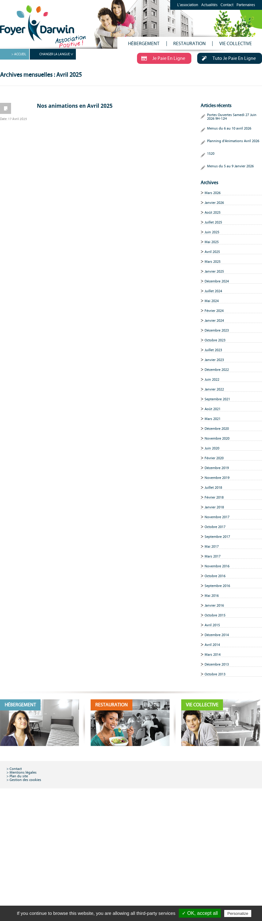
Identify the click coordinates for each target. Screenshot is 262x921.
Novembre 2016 (217, 566)
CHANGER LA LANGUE (54, 54)
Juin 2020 (212, 448)
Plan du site (19, 776)
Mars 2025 (213, 261)
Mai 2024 (212, 301)
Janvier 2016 (214, 605)
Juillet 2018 (213, 487)
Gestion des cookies (25, 780)
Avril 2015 (212, 625)
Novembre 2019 (217, 478)
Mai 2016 (212, 595)
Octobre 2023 (215, 340)
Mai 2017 (212, 546)
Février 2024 (214, 311)
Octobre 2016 (215, 576)
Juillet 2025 (213, 222)
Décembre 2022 (217, 369)
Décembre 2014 (217, 635)
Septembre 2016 (217, 586)
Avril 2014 (212, 645)
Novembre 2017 (217, 517)
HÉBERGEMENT (143, 43)
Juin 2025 (212, 232)
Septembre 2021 (217, 399)
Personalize (237, 913)
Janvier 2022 (214, 389)
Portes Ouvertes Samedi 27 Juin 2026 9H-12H (231, 117)
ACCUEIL (20, 54)
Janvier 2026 (214, 202)
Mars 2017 (213, 556)
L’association (187, 5)
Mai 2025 (212, 242)
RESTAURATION (189, 43)
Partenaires (246, 5)
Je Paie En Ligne (161, 58)
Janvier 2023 (214, 360)
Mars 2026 (213, 193)
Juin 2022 (212, 379)
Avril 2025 (212, 252)
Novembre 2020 (217, 438)
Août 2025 (213, 212)
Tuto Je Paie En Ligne (226, 58)
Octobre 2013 (215, 674)
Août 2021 (213, 409)
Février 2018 (214, 497)
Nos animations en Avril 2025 (74, 105)
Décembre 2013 (217, 664)
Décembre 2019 (217, 468)
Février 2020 (214, 458)
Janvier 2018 (214, 507)
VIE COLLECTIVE (235, 43)
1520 (210, 153)
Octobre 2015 (215, 615)
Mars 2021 (213, 419)
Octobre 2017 (215, 527)
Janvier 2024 (214, 320)
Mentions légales (23, 772)
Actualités (209, 5)
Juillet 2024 (213, 291)
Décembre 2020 (217, 428)
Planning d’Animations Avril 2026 (233, 141)
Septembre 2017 (217, 536)
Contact (227, 5)
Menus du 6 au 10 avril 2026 (229, 128)
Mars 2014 (213, 654)
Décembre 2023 (217, 330)
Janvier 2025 (214, 271)
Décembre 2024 (217, 281)
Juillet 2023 (213, 350)
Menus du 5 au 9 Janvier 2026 (230, 166)
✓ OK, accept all (200, 913)
